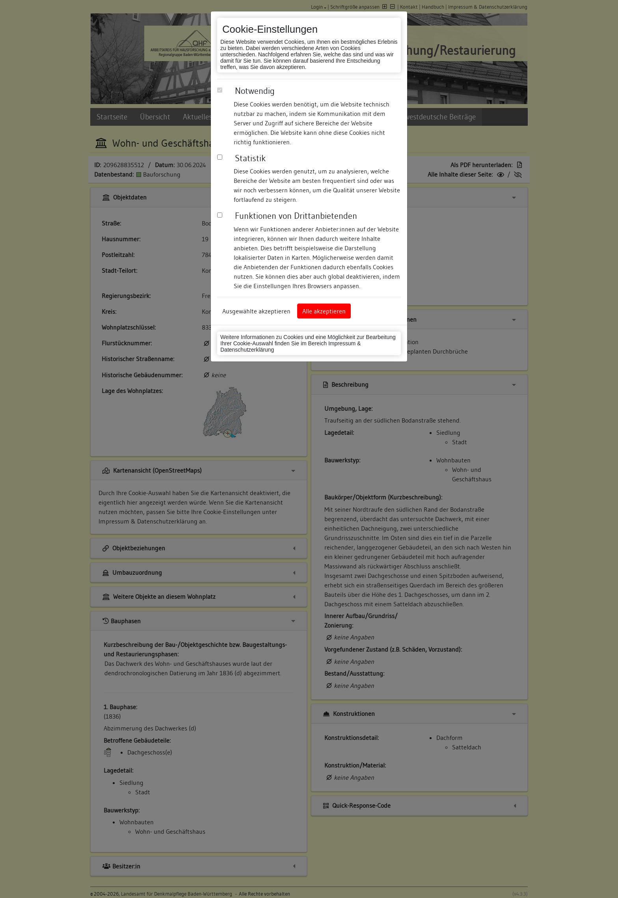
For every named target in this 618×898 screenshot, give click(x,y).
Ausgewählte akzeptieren (256, 311)
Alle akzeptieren (324, 311)
